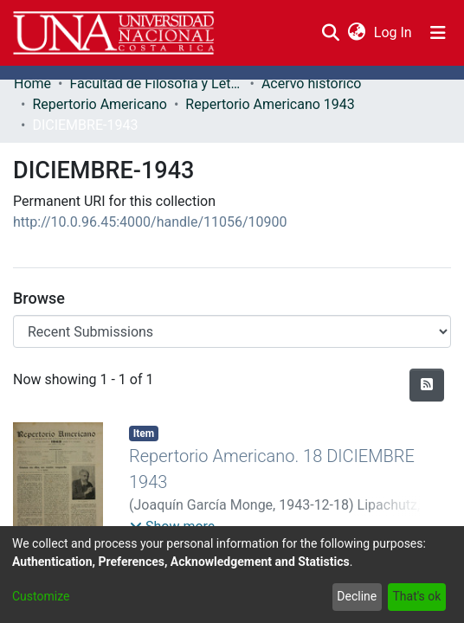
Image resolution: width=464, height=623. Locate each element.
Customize (40, 596)
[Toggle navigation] (438, 32)
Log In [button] (394, 32)
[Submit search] (330, 32)
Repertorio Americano (99, 104)
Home (32, 83)
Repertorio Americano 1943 (269, 104)
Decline (357, 596)
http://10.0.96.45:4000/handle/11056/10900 (150, 222)
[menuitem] (356, 32)
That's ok (416, 596)
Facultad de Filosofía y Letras (155, 83)
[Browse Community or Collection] (232, 331)
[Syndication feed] (426, 385)
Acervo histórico (311, 83)
